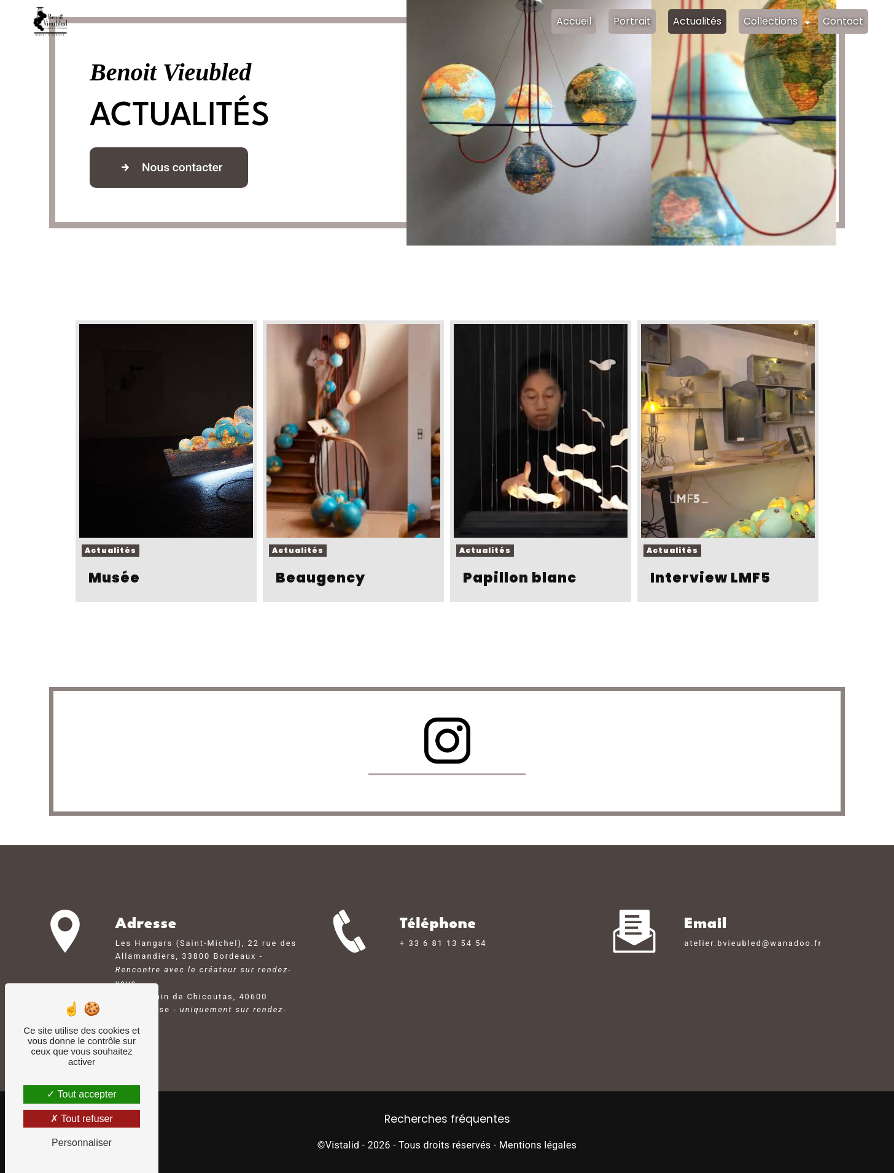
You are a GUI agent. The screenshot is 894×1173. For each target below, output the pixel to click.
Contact (843, 21)
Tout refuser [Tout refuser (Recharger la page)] (81, 1118)
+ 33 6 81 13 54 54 (443, 961)
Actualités (697, 21)
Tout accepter (81, 1094)
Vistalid (342, 1145)
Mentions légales (538, 1145)
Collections (771, 21)
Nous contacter (169, 167)
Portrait (632, 21)
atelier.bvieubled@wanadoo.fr (753, 924)
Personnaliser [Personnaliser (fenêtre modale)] (82, 1142)
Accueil (573, 21)
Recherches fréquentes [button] (447, 1119)
